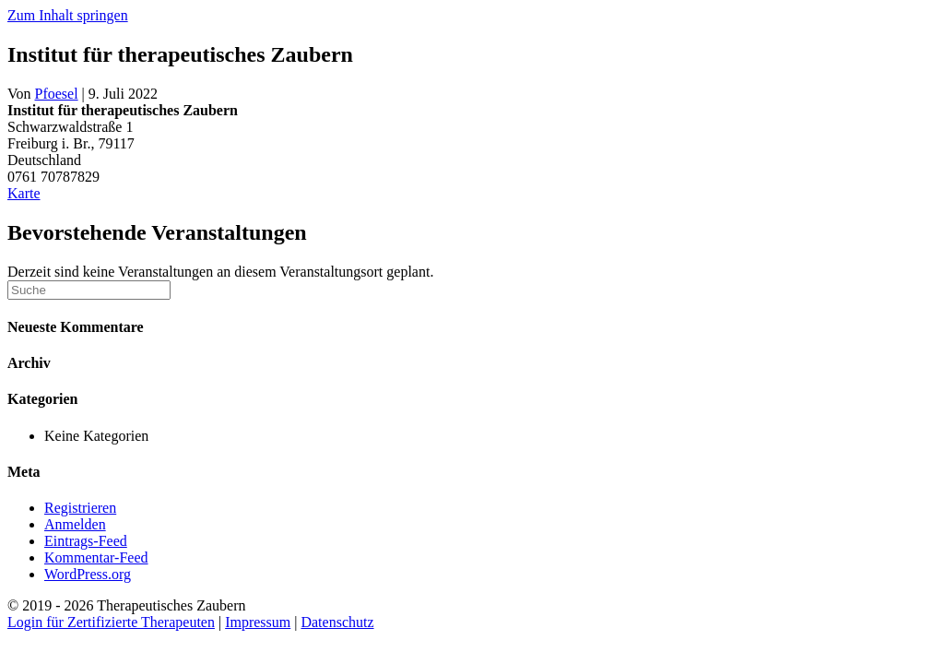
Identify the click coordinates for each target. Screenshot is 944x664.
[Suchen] (89, 290)
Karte (24, 193)
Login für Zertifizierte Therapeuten (111, 622)
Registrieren (80, 508)
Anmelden (75, 524)
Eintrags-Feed (85, 541)
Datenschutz (337, 622)
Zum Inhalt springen (67, 15)
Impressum (257, 622)
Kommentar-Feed (96, 557)
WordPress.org (87, 574)
